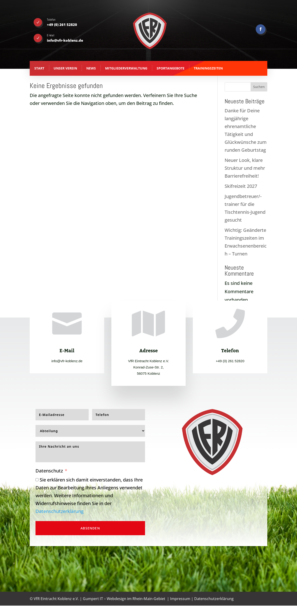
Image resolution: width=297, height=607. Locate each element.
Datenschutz (49, 471)
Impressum (180, 598)
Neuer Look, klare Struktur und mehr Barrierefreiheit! (245, 168)
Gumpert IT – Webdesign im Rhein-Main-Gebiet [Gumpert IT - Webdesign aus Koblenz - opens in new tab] (124, 598)
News (91, 68)
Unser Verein (65, 68)
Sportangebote (170, 68)
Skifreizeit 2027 (241, 186)
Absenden (90, 528)
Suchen (259, 87)
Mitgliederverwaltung (126, 68)
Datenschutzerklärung (60, 511)
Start (39, 68)
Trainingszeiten (208, 68)
